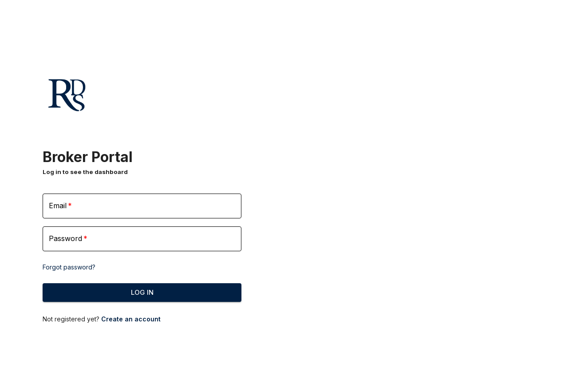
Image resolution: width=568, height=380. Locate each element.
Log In (142, 292)
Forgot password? (69, 267)
